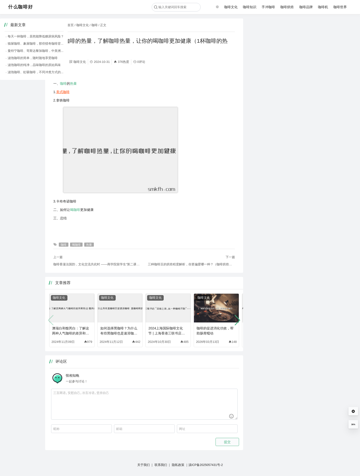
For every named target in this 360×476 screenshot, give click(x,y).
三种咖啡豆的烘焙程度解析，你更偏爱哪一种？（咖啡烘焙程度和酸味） (191, 264)
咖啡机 (323, 7)
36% (353, 424)
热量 (73, 83)
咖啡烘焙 (287, 7)
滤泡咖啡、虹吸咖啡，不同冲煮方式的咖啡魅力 (286, 72)
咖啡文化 (231, 7)
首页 (70, 25)
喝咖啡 (75, 210)
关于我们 (143, 465)
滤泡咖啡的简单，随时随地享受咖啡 (278, 58)
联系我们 (161, 465)
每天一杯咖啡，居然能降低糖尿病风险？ (281, 36)
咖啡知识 (249, 7)
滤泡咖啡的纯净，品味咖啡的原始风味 (280, 65)
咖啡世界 (340, 7)
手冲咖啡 (268, 7)
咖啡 (94, 25)
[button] (237, 320)
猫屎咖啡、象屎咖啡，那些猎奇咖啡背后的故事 (286, 43)
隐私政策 (178, 465)
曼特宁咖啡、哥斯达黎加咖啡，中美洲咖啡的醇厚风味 (291, 51)
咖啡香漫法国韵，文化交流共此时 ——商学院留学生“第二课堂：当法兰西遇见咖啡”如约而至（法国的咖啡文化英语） (96, 264)
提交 (227, 442)
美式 (59, 92)
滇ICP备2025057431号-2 (205, 465)
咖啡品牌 (306, 7)
